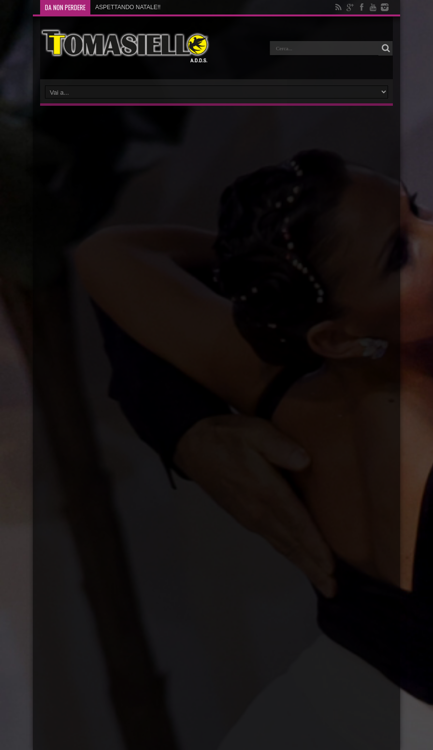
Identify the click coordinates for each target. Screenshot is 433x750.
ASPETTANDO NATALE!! (127, 7)
